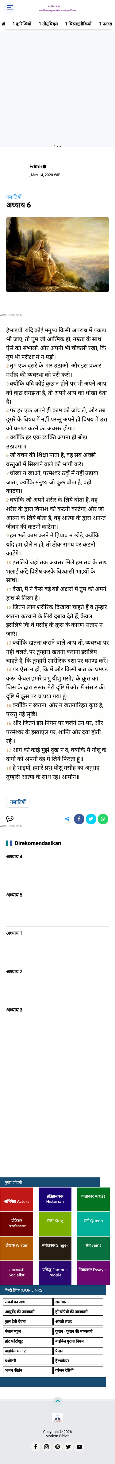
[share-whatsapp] (103, 819)
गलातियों (13, 197)
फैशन (59, 1351)
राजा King (55, 1220)
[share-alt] (67, 819)
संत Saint (93, 1245)
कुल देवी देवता (15, 1321)
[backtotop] (57, 1402)
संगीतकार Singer (55, 1245)
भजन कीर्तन (13, 1370)
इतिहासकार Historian (55, 1198)
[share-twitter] (91, 819)
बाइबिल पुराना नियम (69, 1341)
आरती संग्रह (63, 1321)
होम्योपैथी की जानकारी (71, 1311)
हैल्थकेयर (62, 1360)
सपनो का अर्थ (15, 1302)
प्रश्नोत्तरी (10, 1360)
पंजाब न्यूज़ (13, 1331)
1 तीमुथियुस (48, 23)
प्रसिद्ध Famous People (54, 1272)
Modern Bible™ (57, 1436)
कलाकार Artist (93, 1196)
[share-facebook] (79, 819)
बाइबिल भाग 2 (15, 1351)
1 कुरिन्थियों (22, 23)
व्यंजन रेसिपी (64, 1370)
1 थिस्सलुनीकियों (78, 23)
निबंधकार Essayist (93, 1269)
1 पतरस (105, 23)
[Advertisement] (57, 89)
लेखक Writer (17, 1245)
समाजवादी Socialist (17, 1272)
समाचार (60, 1302)
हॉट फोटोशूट (14, 1341)
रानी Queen (93, 1220)
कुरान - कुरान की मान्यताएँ (73, 1331)
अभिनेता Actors (16, 1201)
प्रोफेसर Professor (16, 1223)
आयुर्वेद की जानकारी (19, 1311)
